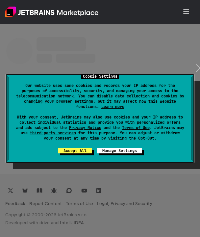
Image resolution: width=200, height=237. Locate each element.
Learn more (112, 106)
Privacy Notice (85, 127)
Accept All (75, 150)
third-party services (53, 133)
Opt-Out (146, 138)
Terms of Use (136, 127)
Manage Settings (119, 150)
